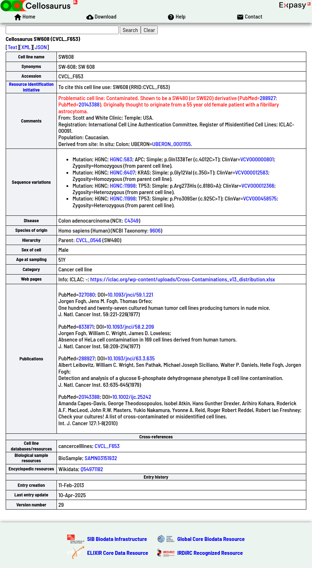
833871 (86, 326)
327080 (87, 294)
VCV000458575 (260, 198)
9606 (155, 230)
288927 (268, 97)
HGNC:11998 (122, 185)
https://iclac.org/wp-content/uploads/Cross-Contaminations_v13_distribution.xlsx (182, 279)
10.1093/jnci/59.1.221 (130, 294)
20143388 (89, 104)
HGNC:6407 (122, 172)
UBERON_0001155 (171, 143)
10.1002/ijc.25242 (131, 396)
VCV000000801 (257, 159)
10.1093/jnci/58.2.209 (130, 326)
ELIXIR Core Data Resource (117, 552)
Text (12, 46)
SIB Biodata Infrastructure (117, 538)
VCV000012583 (251, 172)
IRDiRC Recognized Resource (210, 552)
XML (26, 46)
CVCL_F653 (107, 445)
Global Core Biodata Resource (211, 538)
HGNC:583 (121, 159)
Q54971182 (92, 468)
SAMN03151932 (101, 457)
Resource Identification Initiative (31, 86)
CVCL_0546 (88, 239)
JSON (41, 46)
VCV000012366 (257, 185)
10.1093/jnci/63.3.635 (131, 358)
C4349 (131, 220)
